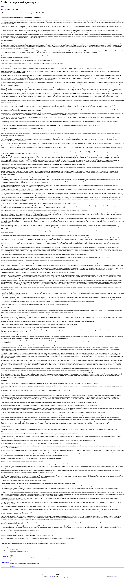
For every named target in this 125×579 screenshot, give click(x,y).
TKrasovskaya (5, 562)
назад (2, 6)
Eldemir (112, 576)
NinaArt (5, 556)
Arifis (51, 576)
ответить (12, 555)
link (11, 552)
